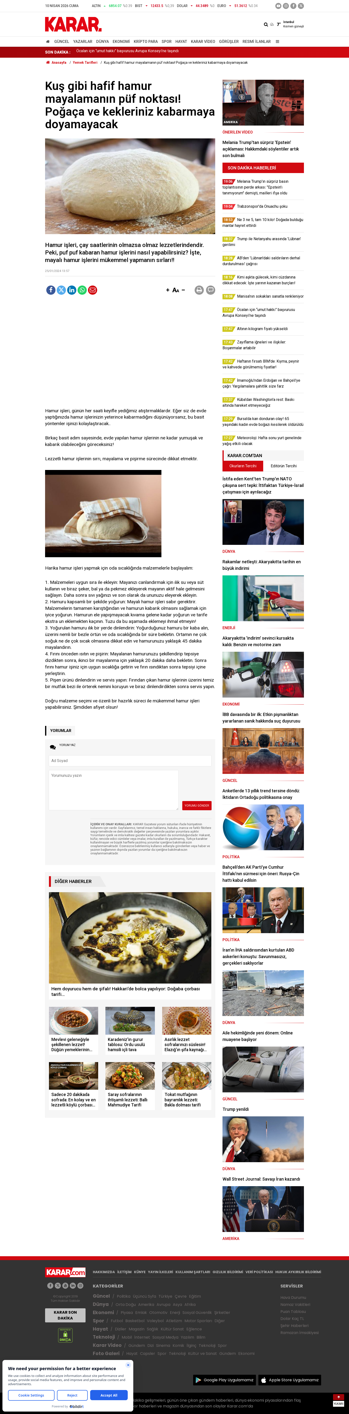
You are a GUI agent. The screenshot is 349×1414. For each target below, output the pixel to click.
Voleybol (155, 1321)
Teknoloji (104, 1337)
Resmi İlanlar (257, 41)
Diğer (219, 1321)
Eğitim (195, 1296)
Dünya (102, 41)
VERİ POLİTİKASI (259, 1272)
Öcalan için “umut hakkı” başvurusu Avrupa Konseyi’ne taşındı (127, 52)
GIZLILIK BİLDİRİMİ (228, 1272)
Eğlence (194, 1329)
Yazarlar (82, 41)
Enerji (175, 1312)
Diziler (120, 1329)
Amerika (146, 1304)
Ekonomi (121, 41)
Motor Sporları (198, 1321)
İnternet (142, 1337)
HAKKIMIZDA (104, 1272)
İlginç (191, 1345)
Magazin (136, 1329)
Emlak (141, 1312)
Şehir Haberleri (294, 1325)
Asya (177, 1304)
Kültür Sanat (172, 1329)
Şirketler (222, 1312)
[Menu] (276, 42)
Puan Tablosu (293, 1311)
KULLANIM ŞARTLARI (192, 1272)
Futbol (117, 1321)
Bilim (201, 1337)
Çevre (181, 1296)
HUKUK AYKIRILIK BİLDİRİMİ (298, 1272)
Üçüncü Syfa (144, 1296)
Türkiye (165, 1296)
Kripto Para (146, 41)
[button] (167, 290)
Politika (123, 1296)
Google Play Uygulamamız (229, 1380)
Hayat (181, 41)
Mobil (127, 1337)
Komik (178, 1345)
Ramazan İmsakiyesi (299, 1332)
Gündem (136, 1345)
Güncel (61, 41)
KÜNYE (140, 1272)
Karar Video (203, 41)
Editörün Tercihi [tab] (284, 466)
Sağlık (152, 1329)
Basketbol (134, 1321)
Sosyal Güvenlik (197, 1312)
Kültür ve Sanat (202, 1353)
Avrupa (163, 1304)
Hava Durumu (293, 1297)
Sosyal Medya (165, 1337)
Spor (167, 41)
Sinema (163, 1345)
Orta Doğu (126, 1304)
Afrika (190, 1304)
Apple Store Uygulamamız (294, 1380)
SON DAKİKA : (58, 52)
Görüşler (229, 41)
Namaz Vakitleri (295, 1304)
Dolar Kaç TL (292, 1318)
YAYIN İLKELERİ (160, 1272)
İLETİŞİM (124, 1272)
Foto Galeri (106, 1353)
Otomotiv (158, 1312)
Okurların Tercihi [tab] (243, 466)
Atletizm (174, 1321)
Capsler (147, 1353)
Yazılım (187, 1337)
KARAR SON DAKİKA (65, 1315)
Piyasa (127, 1312)
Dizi (150, 1345)
